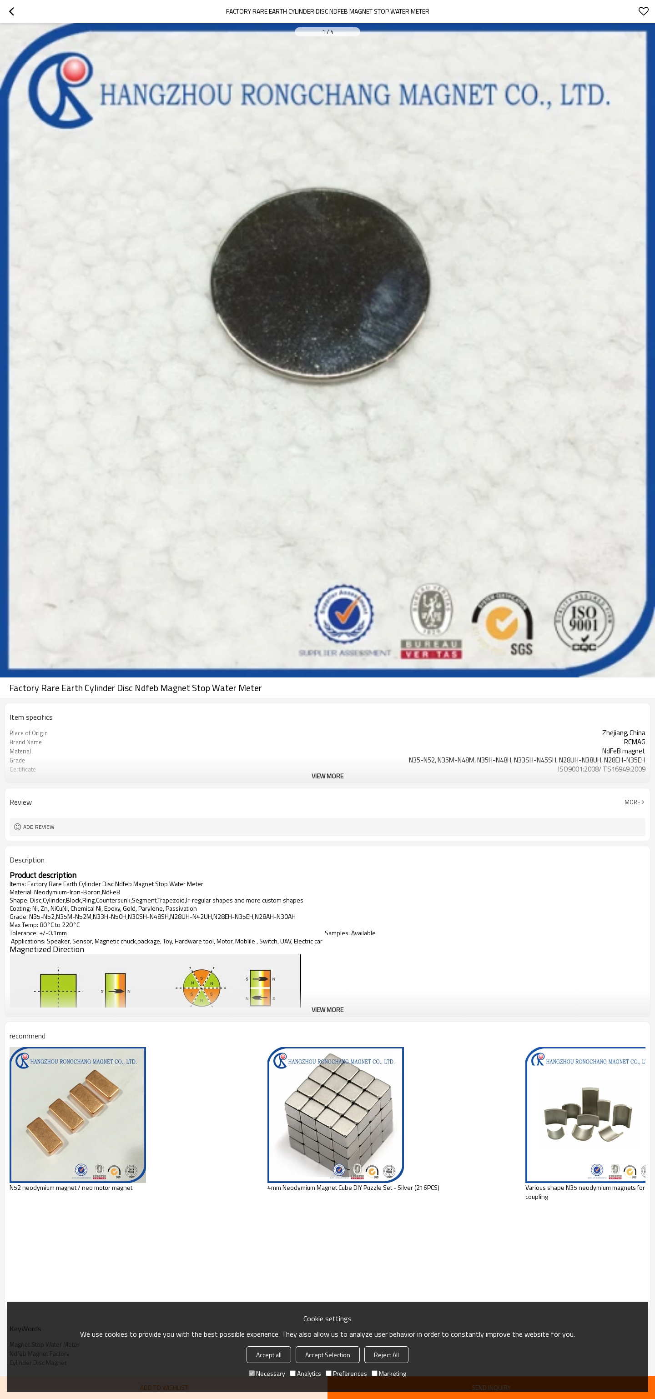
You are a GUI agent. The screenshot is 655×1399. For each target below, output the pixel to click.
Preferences (346, 1373)
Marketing (389, 1373)
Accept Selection (327, 1354)
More (632, 802)
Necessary (267, 1373)
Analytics (305, 1373)
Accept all (269, 1354)
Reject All (386, 1354)
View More (327, 776)
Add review (39, 826)
